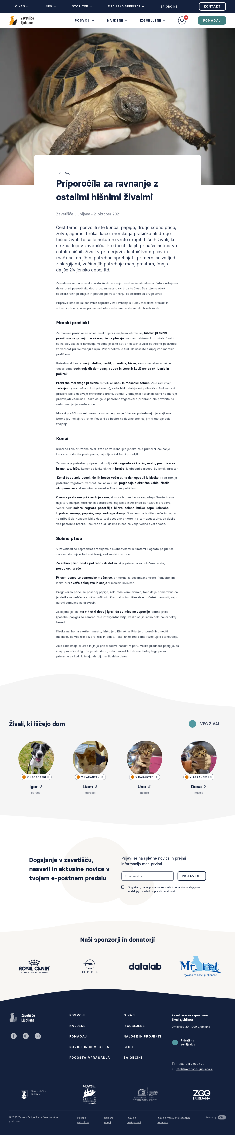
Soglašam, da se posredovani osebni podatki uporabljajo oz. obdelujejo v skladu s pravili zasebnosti (164, 889)
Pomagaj (212, 20)
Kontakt (212, 6)
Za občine (166, 6)
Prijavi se (192, 876)
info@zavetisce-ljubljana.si (194, 1069)
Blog (64, 173)
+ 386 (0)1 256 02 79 (190, 1064)
